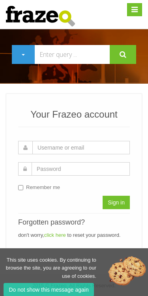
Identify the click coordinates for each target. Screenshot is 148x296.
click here (55, 235)
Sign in (116, 202)
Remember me (39, 187)
